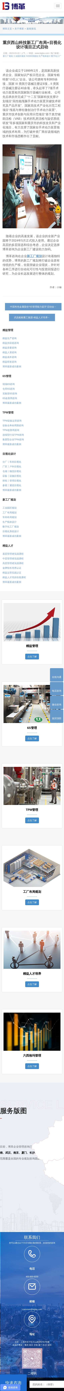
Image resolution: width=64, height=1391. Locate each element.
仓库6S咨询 (9, 388)
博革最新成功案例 (12, 366)
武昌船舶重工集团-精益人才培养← (32, 317)
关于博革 (19, 28)
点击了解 (32, 656)
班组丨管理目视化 (12, 480)
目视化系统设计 (11, 531)
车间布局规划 (32, 56)
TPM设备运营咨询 (12, 420)
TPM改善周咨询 (11, 430)
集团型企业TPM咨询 (13, 439)
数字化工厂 (56, 56)
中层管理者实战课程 (13, 558)
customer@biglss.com (32, 1309)
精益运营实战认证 (12, 572)
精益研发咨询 (10, 361)
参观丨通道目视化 (12, 485)
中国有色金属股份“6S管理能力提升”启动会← (33, 306)
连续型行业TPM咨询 (13, 434)
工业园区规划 (19, 56)
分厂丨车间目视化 (12, 461)
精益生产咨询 (10, 338)
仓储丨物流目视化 (12, 471)
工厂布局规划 (10, 512)
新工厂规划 (8, 56)
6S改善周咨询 (10, 398)
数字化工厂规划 (11, 526)
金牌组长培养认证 (12, 568)
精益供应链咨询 (11, 343)
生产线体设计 (45, 56)
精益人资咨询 (10, 352)
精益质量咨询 (10, 347)
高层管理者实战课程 (13, 563)
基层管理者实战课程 (13, 553)
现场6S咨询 (9, 384)
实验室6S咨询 (10, 393)
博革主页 (7, 28)
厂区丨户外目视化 (12, 466)
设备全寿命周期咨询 (13, 425)
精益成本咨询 (10, 357)
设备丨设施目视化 (12, 476)
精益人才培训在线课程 (14, 577)
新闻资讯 (31, 28)
